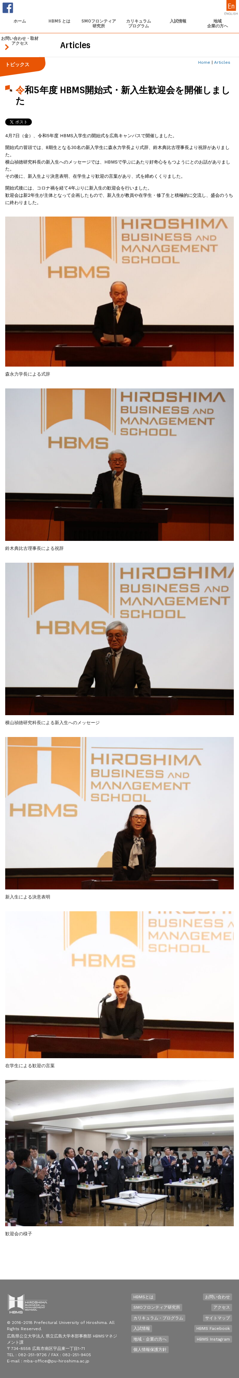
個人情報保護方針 (150, 1349)
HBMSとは (143, 1296)
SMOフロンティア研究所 (156, 1307)
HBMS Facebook (213, 1328)
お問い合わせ (217, 1296)
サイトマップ (217, 1318)
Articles (222, 62)
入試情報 (141, 1328)
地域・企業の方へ (150, 1339)
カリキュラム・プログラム (158, 1318)
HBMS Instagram (213, 1339)
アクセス (221, 1307)
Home (204, 62)
